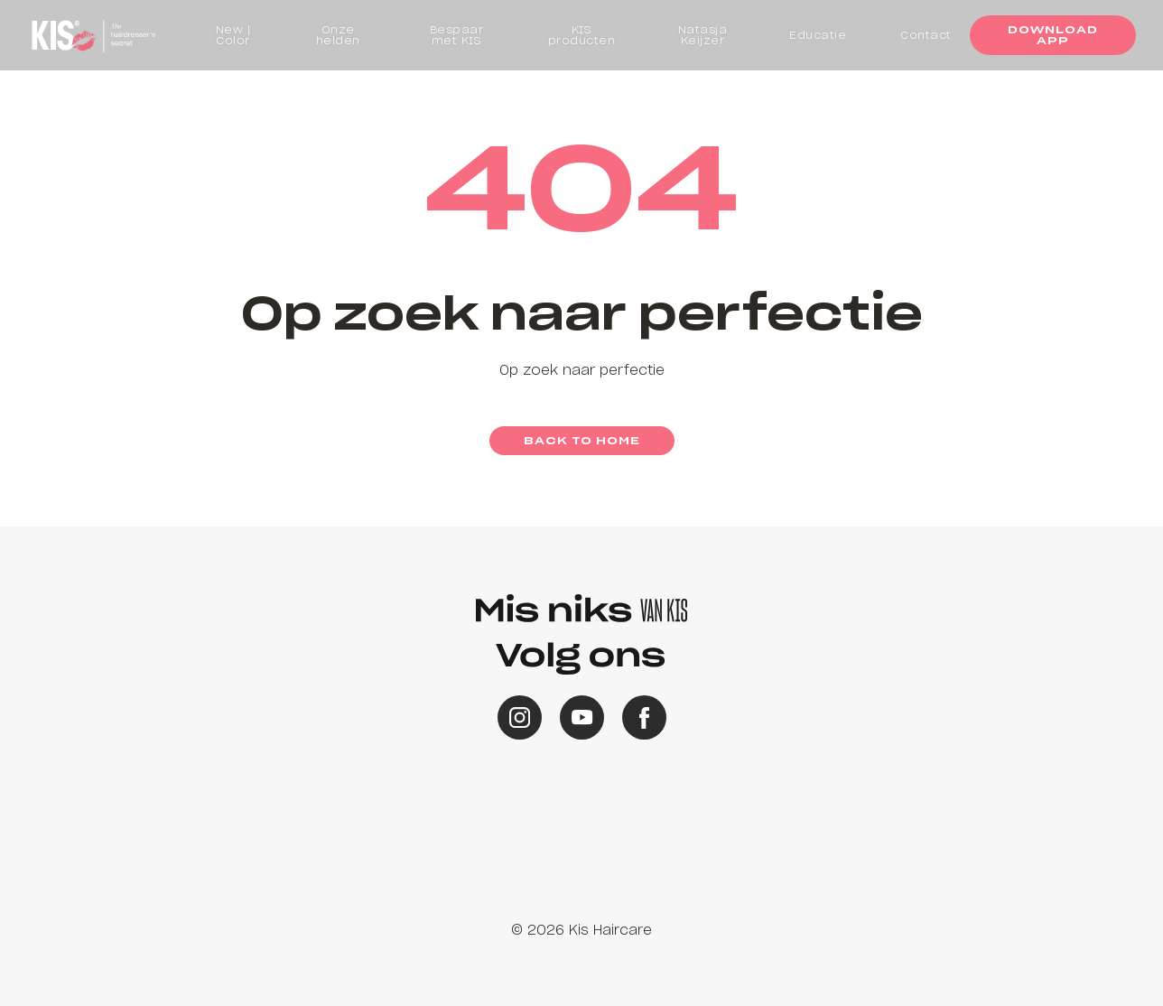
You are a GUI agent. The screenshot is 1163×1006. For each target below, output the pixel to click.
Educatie (817, 35)
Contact (926, 35)
